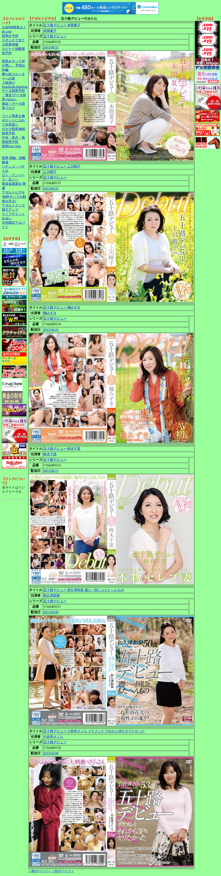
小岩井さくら (53, 736)
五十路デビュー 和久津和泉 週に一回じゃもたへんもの (83, 590)
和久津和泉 (51, 595)
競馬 (5, 158)
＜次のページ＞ (62, 871)
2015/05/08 (50, 612)
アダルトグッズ (13, 205)
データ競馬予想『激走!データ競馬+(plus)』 (14, 95)
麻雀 (5, 162)
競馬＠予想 (10, 36)
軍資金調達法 (12, 184)
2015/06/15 (50, 471)
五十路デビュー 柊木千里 (61, 448)
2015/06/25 (50, 47)
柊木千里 (50, 454)
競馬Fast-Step (11, 146)
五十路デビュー (54, 36)
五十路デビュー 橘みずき (61, 307)
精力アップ (10, 209)
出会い (7, 218)
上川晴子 (50, 172)
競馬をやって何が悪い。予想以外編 (13, 65)
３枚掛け (8, 82)
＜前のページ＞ (39, 871)
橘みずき (50, 313)
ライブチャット (13, 214)
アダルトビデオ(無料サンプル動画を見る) (14, 197)
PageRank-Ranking (14, 87)
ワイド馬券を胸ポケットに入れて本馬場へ (13, 120)
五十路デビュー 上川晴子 (61, 166)
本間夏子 (50, 30)
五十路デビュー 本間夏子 (61, 25)
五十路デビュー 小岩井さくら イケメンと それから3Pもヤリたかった (94, 731)
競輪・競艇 (17, 158)
